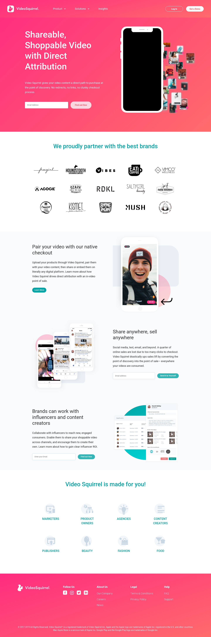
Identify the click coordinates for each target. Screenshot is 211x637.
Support (168, 599)
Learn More (39, 290)
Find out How (81, 105)
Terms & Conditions (141, 593)
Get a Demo (194, 9)
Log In (174, 9)
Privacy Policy (138, 599)
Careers (101, 599)
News (100, 605)
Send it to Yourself (168, 376)
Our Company (105, 593)
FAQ (166, 593)
